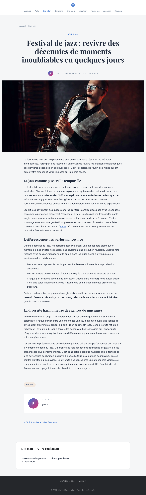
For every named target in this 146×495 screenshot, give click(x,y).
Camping (58, 11)
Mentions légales (67, 481)
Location (83, 11)
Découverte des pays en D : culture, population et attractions (45, 460)
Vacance (107, 11)
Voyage (118, 11)
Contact (82, 481)
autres (63, 226)
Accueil (27, 11)
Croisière (71, 11)
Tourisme (95, 11)
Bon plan (47, 11)
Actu (37, 11)
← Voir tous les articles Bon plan (40, 422)
